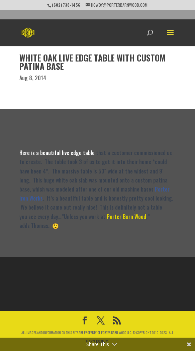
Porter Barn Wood (126, 217)
